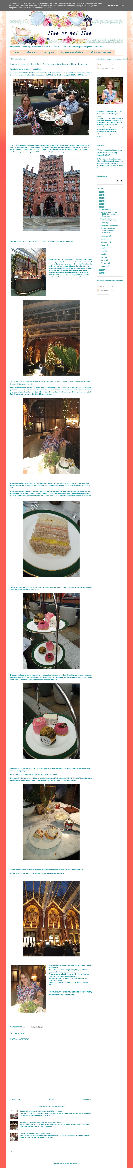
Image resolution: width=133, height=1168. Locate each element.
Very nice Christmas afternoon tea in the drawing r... (108, 221)
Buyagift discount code (109, 226)
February (104, 263)
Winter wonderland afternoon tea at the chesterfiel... (108, 230)
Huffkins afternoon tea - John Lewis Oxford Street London (41, 1111)
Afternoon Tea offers (100, 52)
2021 (101, 207)
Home (16, 52)
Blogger (77, 1163)
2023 (101, 201)
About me (32, 52)
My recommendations (72, 52)
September (105, 242)
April (103, 257)
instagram (49, 52)
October (104, 239)
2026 (101, 192)
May (102, 254)
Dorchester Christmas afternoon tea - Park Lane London (40, 1122)
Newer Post (16, 1099)
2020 (101, 270)
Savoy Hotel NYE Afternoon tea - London (35, 1133)
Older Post (87, 1099)
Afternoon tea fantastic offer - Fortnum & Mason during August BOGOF (110, 152)
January (104, 266)
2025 (101, 195)
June (103, 251)
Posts (101, 65)
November (105, 236)
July (102, 248)
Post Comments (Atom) (56, 1106)
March (103, 260)
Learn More (113, 5)
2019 (101, 273)
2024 (101, 198)
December (105, 210)
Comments (103, 69)
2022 (101, 204)
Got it (122, 5)
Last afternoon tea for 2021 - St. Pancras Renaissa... (108, 214)
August (104, 245)
